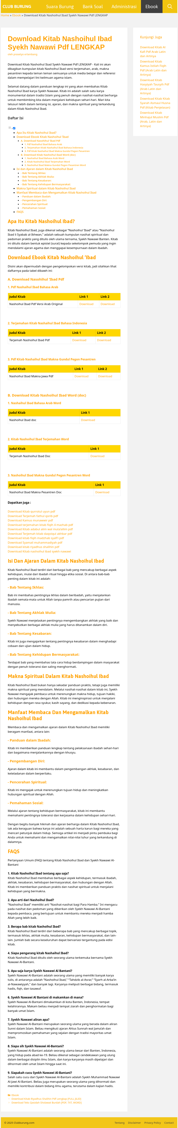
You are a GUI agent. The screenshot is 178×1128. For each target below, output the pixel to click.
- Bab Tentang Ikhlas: (33, 173)
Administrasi (124, 6)
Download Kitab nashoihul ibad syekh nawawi (39, 551)
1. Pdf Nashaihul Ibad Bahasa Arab (43, 144)
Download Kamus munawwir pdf (30, 520)
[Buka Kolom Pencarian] (170, 6)
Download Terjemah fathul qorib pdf (33, 516)
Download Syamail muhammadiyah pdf (35, 542)
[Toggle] (14, 128)
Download (86, 304)
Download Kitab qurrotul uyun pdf (31, 511)
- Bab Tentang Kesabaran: (36, 180)
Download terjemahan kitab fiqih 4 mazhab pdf (40, 525)
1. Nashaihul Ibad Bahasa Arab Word (44, 158)
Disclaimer (134, 1122)
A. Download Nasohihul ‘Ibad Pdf (40, 140)
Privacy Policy (152, 1122)
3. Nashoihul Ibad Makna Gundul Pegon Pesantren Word (55, 165)
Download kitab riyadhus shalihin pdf (33, 547)
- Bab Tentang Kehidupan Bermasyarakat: (46, 184)
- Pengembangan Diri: (34, 200)
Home (5, 15)
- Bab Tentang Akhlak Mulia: (37, 176)
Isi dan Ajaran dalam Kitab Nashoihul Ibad (45, 169)
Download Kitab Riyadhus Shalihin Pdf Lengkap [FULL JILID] (46, 1098)
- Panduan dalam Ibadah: (36, 196)
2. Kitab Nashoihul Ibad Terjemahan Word (47, 161)
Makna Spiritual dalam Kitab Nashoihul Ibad (46, 188)
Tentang (119, 1122)
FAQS (20, 212)
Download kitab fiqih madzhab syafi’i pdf (36, 538)
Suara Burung (60, 6)
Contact (169, 1122)
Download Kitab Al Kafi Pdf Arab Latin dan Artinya (153, 51)
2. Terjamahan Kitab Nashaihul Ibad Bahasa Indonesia (54, 147)
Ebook (151, 6)
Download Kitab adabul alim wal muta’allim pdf (40, 529)
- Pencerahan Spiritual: (34, 204)
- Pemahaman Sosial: (33, 208)
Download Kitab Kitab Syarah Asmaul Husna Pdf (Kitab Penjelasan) (155, 103)
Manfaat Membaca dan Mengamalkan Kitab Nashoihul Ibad (56, 192)
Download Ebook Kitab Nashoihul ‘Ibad (43, 137)
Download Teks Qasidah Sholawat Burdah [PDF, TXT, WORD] (46, 1102)
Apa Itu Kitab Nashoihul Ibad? (36, 133)
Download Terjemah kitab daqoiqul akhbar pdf (40, 534)
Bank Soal (93, 6)
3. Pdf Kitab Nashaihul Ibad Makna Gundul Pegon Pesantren (57, 151)
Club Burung (17, 6)
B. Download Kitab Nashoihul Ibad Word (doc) (48, 154)
